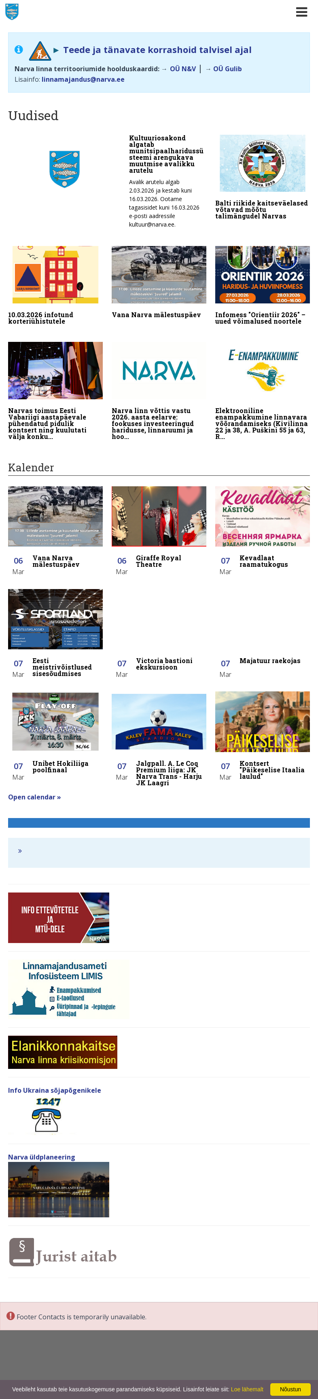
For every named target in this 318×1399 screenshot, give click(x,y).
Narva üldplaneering (41, 1145)
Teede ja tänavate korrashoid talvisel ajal (157, 49)
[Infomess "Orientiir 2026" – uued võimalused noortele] (262, 283)
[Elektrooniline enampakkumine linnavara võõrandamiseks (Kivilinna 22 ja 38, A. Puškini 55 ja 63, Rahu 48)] (262, 385)
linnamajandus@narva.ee (83, 79)
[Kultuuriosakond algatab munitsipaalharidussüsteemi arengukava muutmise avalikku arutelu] (107, 184)
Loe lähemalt (247, 1389)
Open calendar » (34, 785)
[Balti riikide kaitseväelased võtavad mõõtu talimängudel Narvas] (262, 179)
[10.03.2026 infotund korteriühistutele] (55, 283)
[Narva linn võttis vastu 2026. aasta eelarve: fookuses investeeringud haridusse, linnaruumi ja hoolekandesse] (159, 385)
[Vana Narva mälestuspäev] (159, 280)
